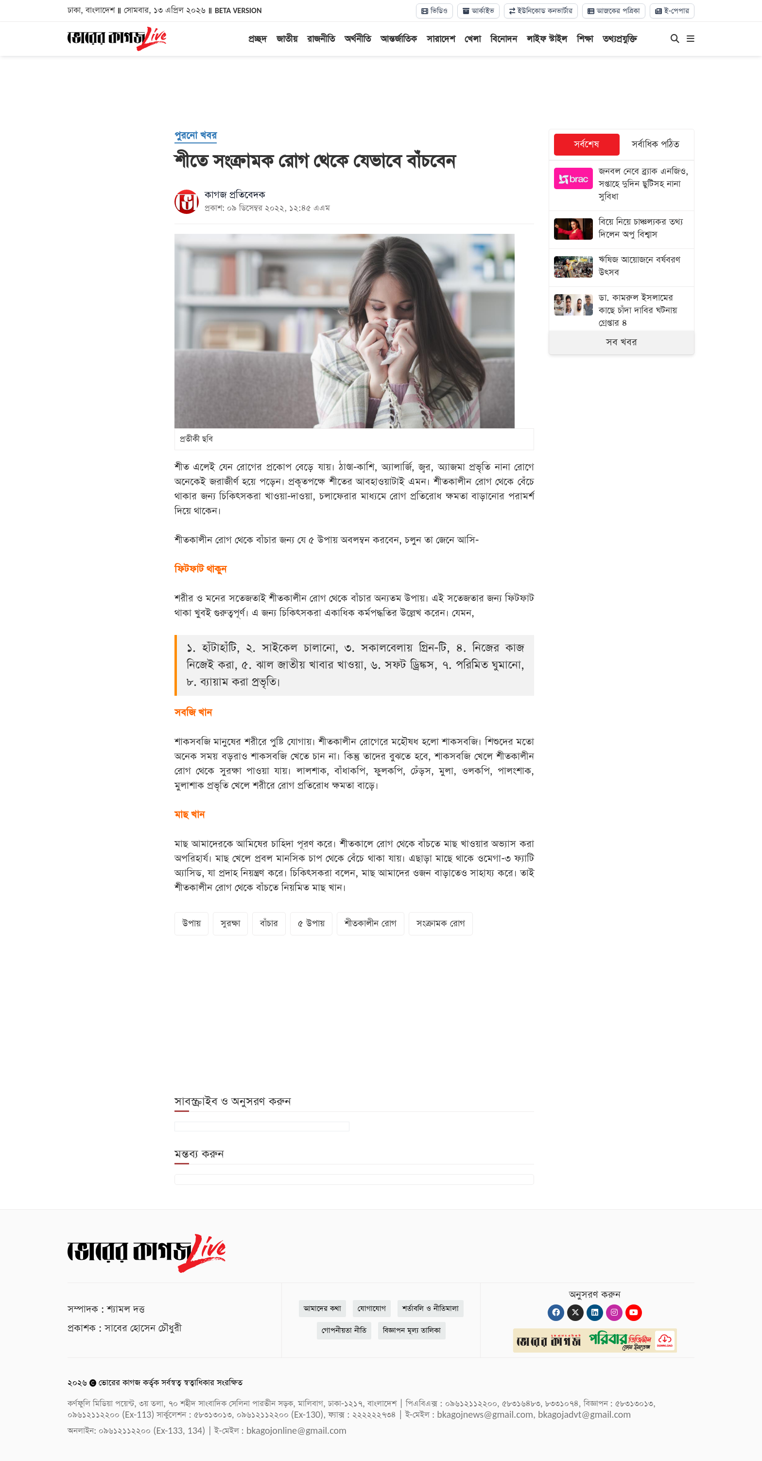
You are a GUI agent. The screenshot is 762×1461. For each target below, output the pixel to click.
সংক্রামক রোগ (440, 923)
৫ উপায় (311, 923)
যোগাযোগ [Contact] (372, 1308)
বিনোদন (503, 39)
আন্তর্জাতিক (399, 39)
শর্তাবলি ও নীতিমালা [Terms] (430, 1308)
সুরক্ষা (230, 923)
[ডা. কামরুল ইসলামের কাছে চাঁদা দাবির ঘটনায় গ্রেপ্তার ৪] (621, 312)
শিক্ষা (585, 39)
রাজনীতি (321, 39)
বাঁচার (269, 923)
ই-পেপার (672, 11)
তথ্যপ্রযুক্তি (620, 39)
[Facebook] (556, 1312)
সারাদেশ (441, 39)
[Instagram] (614, 1312)
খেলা (473, 39)
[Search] (675, 39)
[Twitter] (575, 1312)
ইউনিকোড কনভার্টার (540, 11)
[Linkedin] (595, 1312)
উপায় (191, 923)
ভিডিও (434, 11)
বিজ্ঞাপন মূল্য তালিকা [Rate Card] (412, 1330)
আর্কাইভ (478, 11)
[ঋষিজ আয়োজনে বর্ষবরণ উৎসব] (621, 267)
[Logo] (117, 38)
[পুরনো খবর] (195, 136)
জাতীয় (287, 39)
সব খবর (621, 342)
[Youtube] (633, 1312)
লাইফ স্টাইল (547, 39)
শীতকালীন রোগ (371, 923)
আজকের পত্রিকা (614, 11)
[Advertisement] (381, 92)
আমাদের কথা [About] (322, 1308)
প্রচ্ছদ (257, 39)
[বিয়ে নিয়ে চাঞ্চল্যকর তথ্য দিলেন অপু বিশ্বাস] (621, 229)
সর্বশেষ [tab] (586, 144)
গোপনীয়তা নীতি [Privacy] (344, 1330)
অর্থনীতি (358, 39)
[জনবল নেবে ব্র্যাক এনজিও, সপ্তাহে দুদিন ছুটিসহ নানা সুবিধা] (621, 185)
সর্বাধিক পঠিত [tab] (655, 144)
